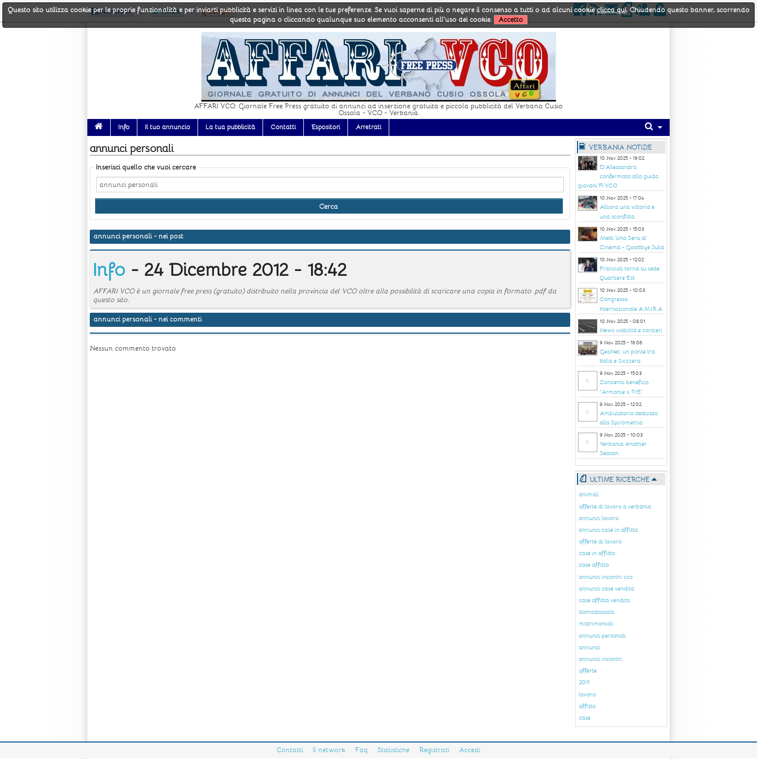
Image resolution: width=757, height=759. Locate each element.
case (585, 718)
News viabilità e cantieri (631, 330)
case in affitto (597, 553)
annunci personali (602, 636)
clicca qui (611, 10)
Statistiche (394, 750)
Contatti (283, 127)
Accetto (510, 20)
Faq (361, 750)
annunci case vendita (606, 588)
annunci (589, 647)
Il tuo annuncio (167, 127)
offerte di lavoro (600, 541)
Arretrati (368, 127)
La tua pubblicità (230, 127)
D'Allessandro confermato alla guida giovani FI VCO (618, 176)
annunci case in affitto (608, 530)
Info (124, 127)
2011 (584, 682)
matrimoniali (596, 623)
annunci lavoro (599, 518)
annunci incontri (600, 659)
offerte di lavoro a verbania (615, 506)
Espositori (326, 127)
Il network (329, 750)
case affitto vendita (604, 600)
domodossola (596, 612)
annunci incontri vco (606, 577)
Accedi (469, 750)
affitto (587, 706)
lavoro (587, 694)
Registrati (434, 750)
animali (589, 494)
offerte (588, 671)
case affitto (594, 565)
